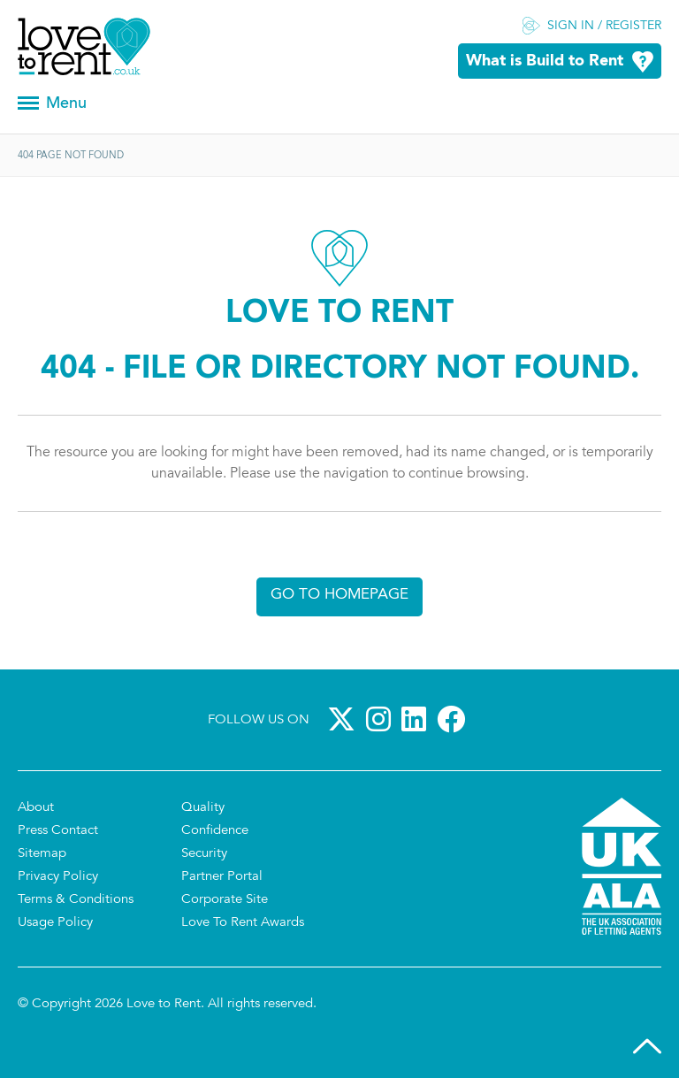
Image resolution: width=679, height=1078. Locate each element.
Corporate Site (224, 899)
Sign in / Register (604, 26)
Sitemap (42, 853)
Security (204, 853)
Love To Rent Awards (242, 922)
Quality (203, 807)
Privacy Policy (58, 876)
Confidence (214, 830)
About (36, 807)
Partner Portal (222, 876)
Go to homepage (339, 594)
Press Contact (58, 830)
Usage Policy (55, 922)
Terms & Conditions (76, 899)
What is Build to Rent (544, 61)
